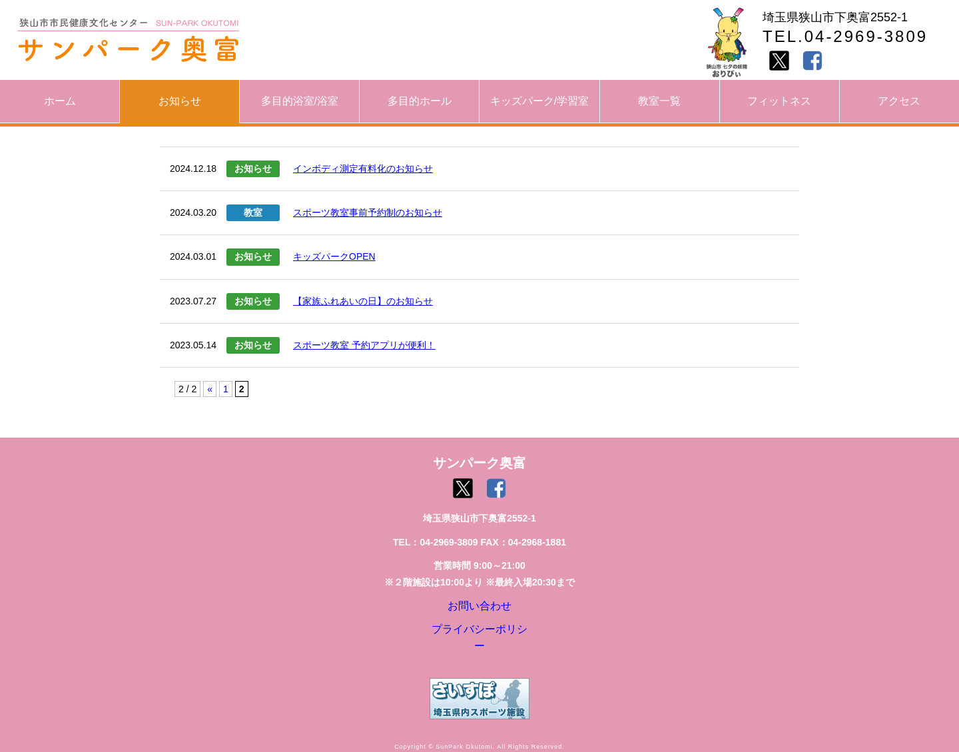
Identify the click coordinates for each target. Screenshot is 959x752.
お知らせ (180, 101)
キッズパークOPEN (334, 256)
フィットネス (779, 101)
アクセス (899, 101)
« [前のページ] (209, 389)
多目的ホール (420, 101)
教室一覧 (659, 101)
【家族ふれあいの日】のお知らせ (363, 301)
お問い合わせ (479, 608)
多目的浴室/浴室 (299, 101)
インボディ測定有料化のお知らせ (363, 168)
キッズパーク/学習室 (539, 101)
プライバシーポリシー (479, 638)
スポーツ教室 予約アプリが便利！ (364, 345)
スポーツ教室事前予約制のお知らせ (367, 212)
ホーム (60, 101)
